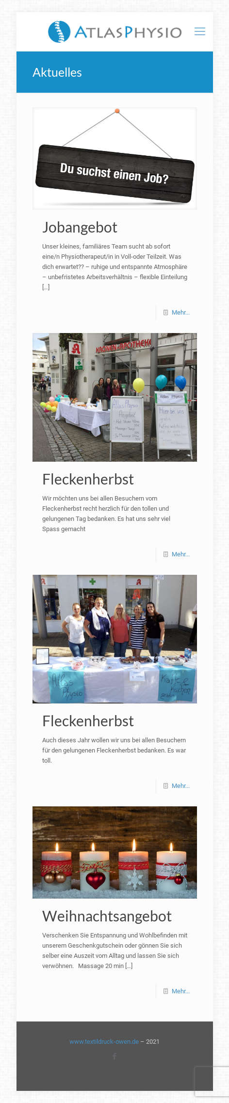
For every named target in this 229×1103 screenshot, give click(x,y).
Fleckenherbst (88, 478)
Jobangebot (79, 226)
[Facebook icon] (115, 1056)
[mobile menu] (200, 31)
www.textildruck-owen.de (104, 1041)
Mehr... (181, 312)
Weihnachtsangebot (107, 915)
